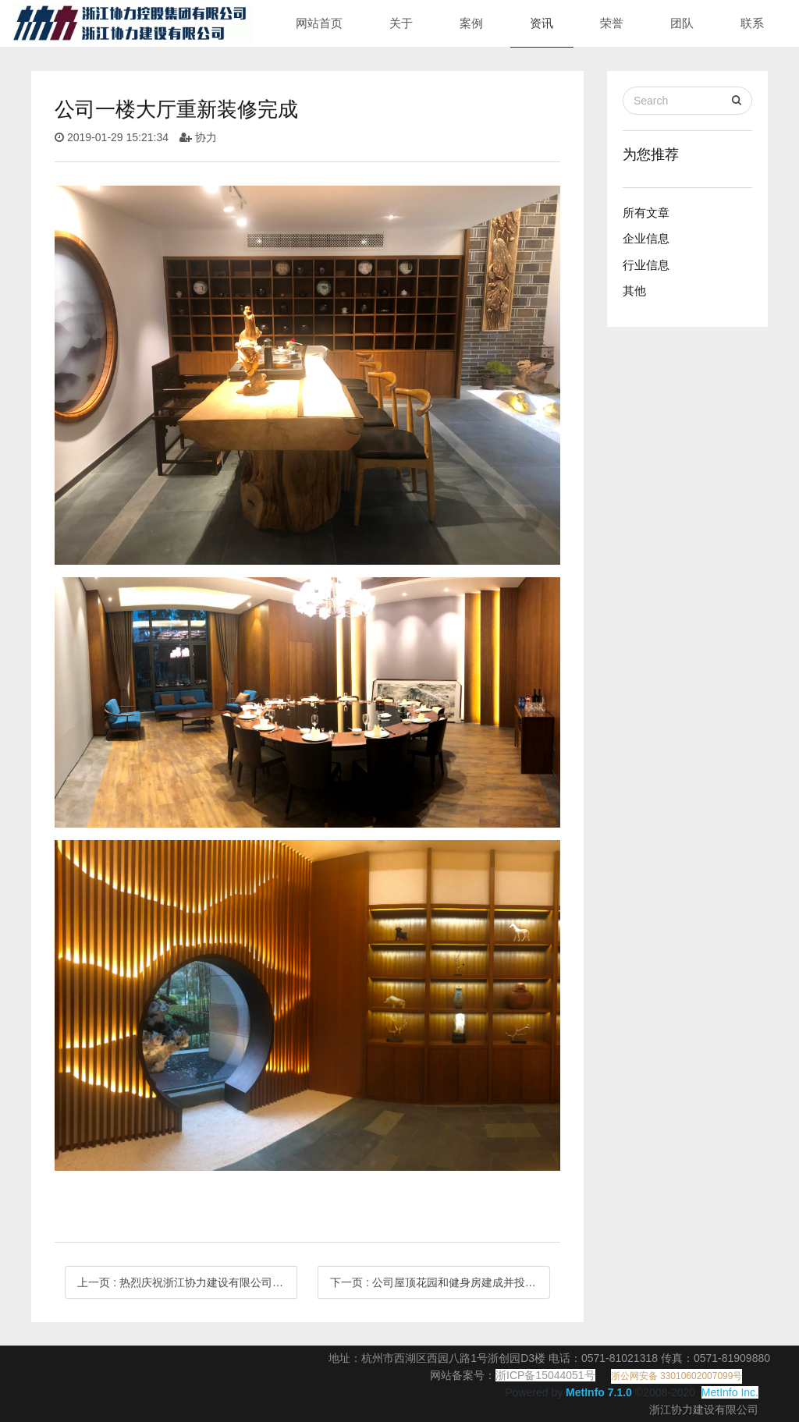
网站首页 (319, 23)
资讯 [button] (541, 23)
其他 (634, 290)
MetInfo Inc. (729, 1392)
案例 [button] (471, 23)
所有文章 (646, 212)
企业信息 (646, 238)
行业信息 (646, 264)
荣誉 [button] (611, 23)
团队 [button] (682, 23)
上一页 (187, 1282)
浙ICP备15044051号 (545, 1375)
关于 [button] (401, 23)
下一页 (440, 1282)
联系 (752, 23)
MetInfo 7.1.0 (599, 1392)
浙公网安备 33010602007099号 (677, 1376)
